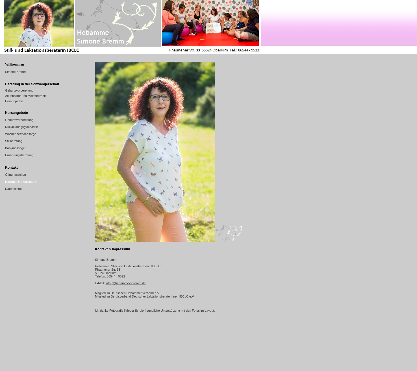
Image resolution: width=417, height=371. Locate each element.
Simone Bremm (16, 71)
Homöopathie (14, 101)
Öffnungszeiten (15, 174)
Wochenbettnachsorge (20, 134)
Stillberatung (13, 141)
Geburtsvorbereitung (19, 90)
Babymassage (15, 148)
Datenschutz (13, 188)
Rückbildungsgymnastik (21, 127)
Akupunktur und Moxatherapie (26, 95)
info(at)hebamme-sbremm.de (126, 283)
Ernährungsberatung (19, 155)
